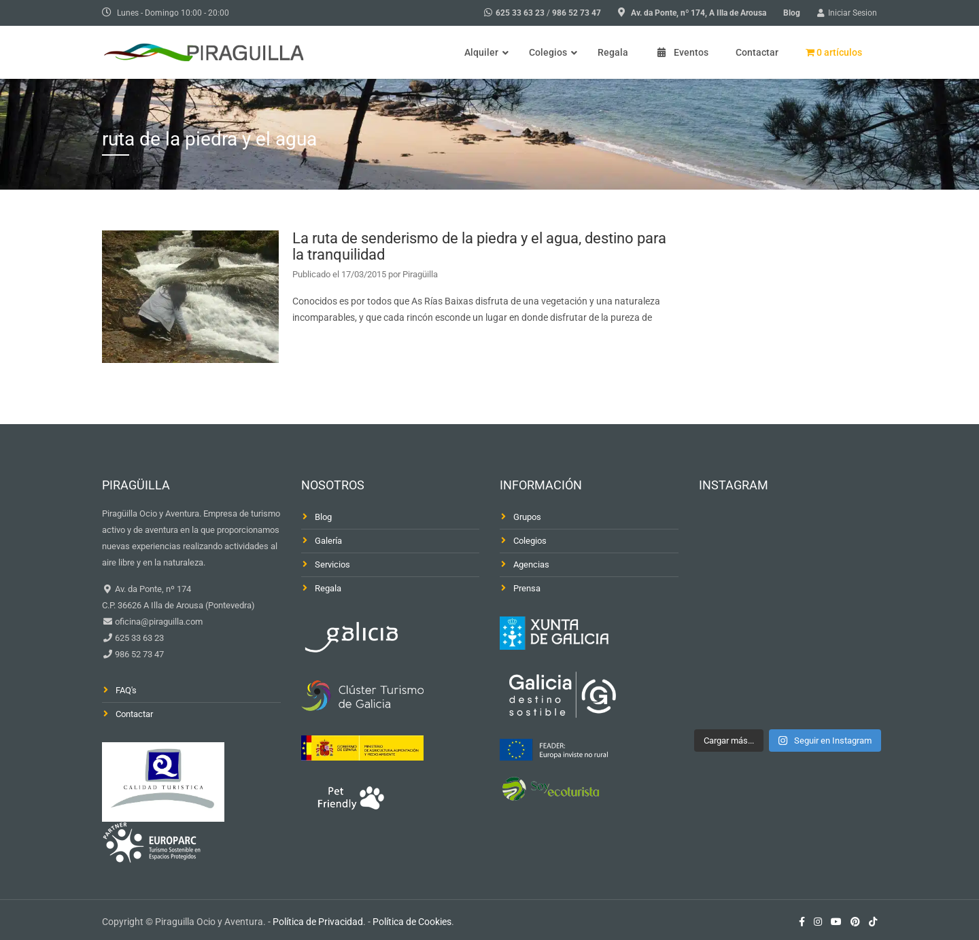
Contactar (134, 714)
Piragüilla (420, 274)
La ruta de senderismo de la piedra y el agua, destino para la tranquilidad (479, 246)
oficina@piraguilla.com (158, 621)
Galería (328, 541)
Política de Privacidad (318, 921)
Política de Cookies (412, 921)
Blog (791, 13)
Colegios (530, 541)
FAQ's (126, 690)
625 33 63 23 (520, 13)
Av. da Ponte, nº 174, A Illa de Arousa (698, 13)
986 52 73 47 (576, 13)
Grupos (527, 517)
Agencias (531, 564)
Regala (328, 588)
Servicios (332, 564)
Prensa (526, 588)
